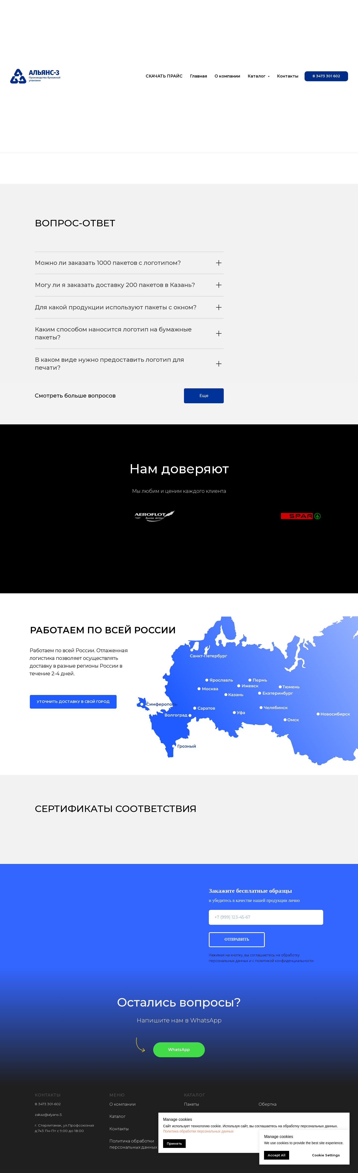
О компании (227, 76)
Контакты (287, 76)
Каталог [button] (257, 76)
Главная (198, 76)
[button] (326, 76)
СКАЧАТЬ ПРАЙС (164, 76)
